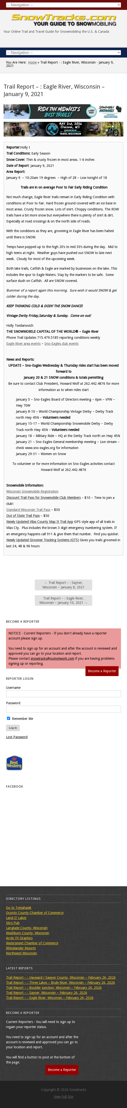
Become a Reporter (102, 671)
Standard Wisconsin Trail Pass (28, 510)
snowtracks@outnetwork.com (52, 658)
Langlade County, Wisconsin (27, 928)
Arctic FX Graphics (19, 938)
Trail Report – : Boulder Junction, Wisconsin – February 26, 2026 (54, 988)
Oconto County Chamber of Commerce (35, 913)
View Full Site (63, 1097)
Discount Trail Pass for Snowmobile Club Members (43, 498)
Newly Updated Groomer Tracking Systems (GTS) (42, 540)
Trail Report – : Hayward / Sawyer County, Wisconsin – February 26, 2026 (61, 977)
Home (32, 62)
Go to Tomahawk (18, 908)
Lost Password (17, 737)
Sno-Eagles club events (61, 343)
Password (13, 703)
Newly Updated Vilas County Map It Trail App (39, 522)
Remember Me (20, 719)
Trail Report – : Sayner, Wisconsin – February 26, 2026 (46, 993)
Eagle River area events (23, 343)
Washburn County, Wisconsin (27, 933)
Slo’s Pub (13, 923)
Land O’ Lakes (16, 918)
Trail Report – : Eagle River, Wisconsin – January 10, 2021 (63, 600)
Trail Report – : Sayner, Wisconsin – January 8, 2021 (63, 585)
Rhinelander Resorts (21, 948)
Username (13, 688)
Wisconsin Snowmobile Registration (32, 491)
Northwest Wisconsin (21, 953)
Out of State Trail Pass (23, 516)
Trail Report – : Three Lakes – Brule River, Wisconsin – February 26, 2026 (60, 982)
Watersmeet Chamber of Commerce (32, 943)
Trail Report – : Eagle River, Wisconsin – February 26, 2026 (49, 998)
